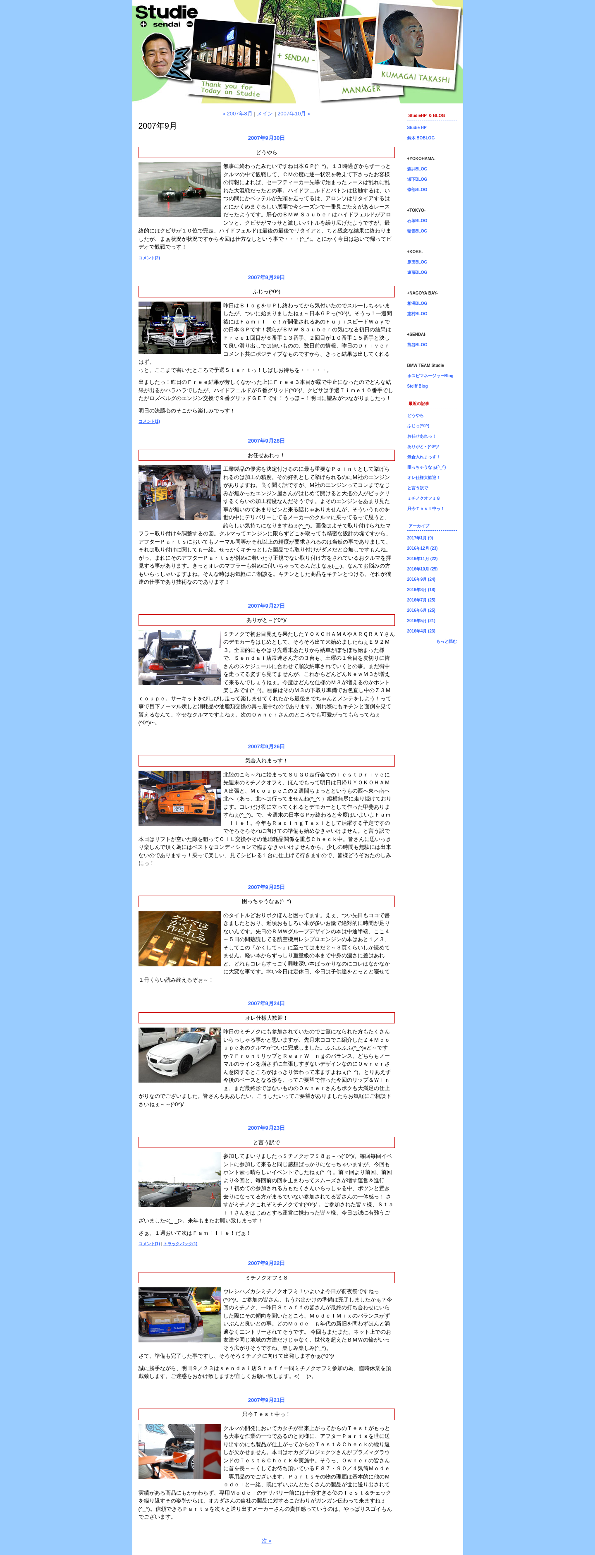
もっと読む (446, 641)
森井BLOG (417, 169)
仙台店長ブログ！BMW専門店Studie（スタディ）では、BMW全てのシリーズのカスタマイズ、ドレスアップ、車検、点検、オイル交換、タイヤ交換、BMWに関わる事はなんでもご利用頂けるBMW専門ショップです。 (297, 51)
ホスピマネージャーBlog (430, 376)
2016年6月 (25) (421, 610)
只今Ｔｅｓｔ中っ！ (266, 1414)
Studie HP (417, 127)
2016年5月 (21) (421, 620)
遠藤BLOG (417, 272)
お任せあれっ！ (266, 455)
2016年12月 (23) (422, 548)
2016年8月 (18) (421, 589)
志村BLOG (417, 313)
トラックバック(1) (180, 1243)
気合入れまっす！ (266, 760)
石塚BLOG (417, 220)
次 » (267, 1541)
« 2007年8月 (237, 113)
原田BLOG (417, 262)
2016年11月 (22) (422, 558)
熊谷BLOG (417, 345)
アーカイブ (419, 526)
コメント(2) (149, 258)
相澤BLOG (417, 303)
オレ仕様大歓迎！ (266, 1018)
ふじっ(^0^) (266, 291)
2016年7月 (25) (421, 600)
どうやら (266, 152)
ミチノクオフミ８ (266, 1278)
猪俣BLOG (417, 231)
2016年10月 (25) (422, 569)
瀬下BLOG (417, 179)
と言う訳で (266, 1142)
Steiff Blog (417, 386)
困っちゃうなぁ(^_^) (266, 901)
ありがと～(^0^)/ (266, 620)
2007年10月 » (294, 113)
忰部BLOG (417, 189)
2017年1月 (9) (420, 538)
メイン (265, 113)
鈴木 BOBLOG (421, 138)
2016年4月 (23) (421, 631)
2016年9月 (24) (421, 579)
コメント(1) (149, 421)
